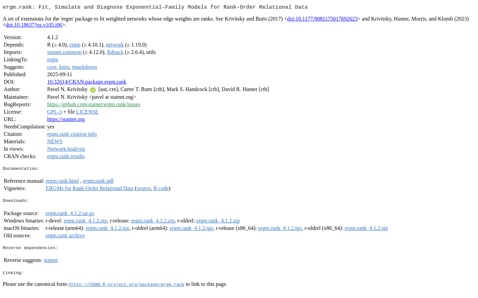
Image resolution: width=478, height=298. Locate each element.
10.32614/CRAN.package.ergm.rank (86, 83)
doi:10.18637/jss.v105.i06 (34, 26)
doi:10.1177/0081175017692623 (322, 20)
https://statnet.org (66, 120)
